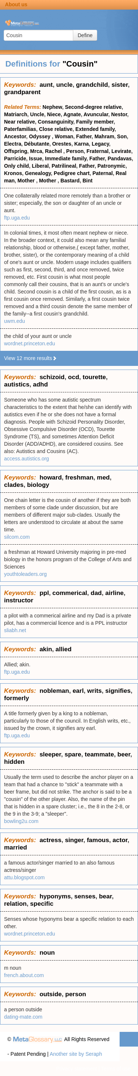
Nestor (119, 114)
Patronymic (111, 166)
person (75, 994)
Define (85, 35)
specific (41, 903)
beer (123, 754)
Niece (54, 114)
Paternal (102, 173)
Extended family (94, 129)
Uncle (37, 114)
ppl (44, 592)
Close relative (55, 129)
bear (105, 896)
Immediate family (65, 158)
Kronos (13, 173)
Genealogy (38, 173)
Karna (81, 144)
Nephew (52, 107)
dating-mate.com (23, 1017)
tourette (94, 377)
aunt (46, 84)
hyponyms (55, 896)
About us (16, 4)
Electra (12, 144)
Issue (35, 158)
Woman (64, 136)
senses (85, 896)
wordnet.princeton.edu (29, 343)
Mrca (36, 151)
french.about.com (24, 975)
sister (120, 84)
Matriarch (15, 114)
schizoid (51, 377)
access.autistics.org (26, 459)
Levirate (121, 151)
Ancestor (15, 136)
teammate (99, 754)
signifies (118, 690)
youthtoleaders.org (25, 574)
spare (72, 754)
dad (96, 592)
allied (63, 649)
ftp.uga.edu (17, 218)
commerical (69, 592)
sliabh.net (15, 630)
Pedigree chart (71, 173)
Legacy (100, 144)
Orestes (61, 144)
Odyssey (40, 136)
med (103, 477)
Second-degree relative (93, 107)
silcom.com (17, 537)
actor (120, 840)
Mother (27, 181)
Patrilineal (64, 166)
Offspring (15, 151)
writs (94, 690)
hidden (14, 761)
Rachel (54, 151)
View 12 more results (30, 358)
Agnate (72, 114)
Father (84, 136)
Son (122, 136)
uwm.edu (14, 321)
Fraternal (97, 151)
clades (14, 484)
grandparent (22, 92)
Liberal (40, 166)
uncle (64, 84)
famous (98, 840)
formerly (16, 698)
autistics (16, 384)
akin (45, 649)
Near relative (19, 122)
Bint (87, 181)
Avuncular (96, 114)
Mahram (104, 136)
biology (38, 484)
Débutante (36, 144)
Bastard (69, 181)
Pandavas (119, 158)
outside (50, 994)
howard (50, 477)
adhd (40, 384)
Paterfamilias (20, 129)
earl (78, 690)
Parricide (15, 158)
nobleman (54, 690)
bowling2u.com (21, 821)
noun (47, 952)
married (15, 847)
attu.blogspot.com (24, 877)
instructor (18, 600)
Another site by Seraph (76, 1054)
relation (15, 903)
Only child (16, 166)
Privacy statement (76, 1069)
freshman (79, 477)
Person (75, 151)
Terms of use (116, 1069)
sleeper (50, 754)
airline (114, 592)
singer (74, 840)
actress (50, 840)
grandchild (92, 84)
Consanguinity (55, 122)
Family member (95, 122)
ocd (73, 377)
